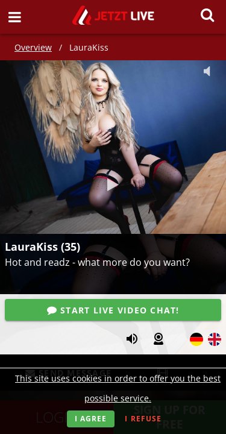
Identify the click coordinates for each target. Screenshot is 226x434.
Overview (33, 47)
